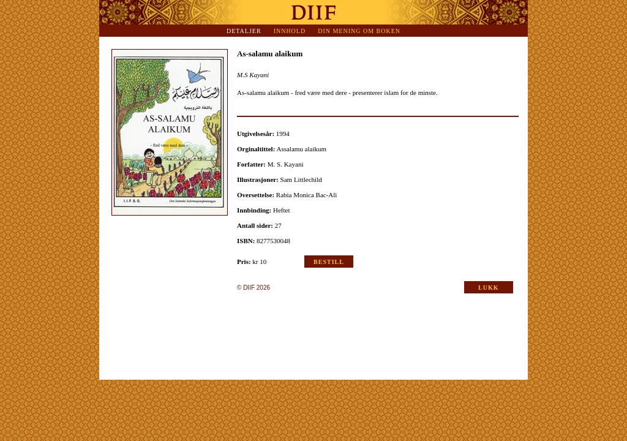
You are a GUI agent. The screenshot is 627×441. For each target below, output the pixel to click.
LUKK (488, 287)
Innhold (290, 31)
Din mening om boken (359, 31)
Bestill (329, 261)
